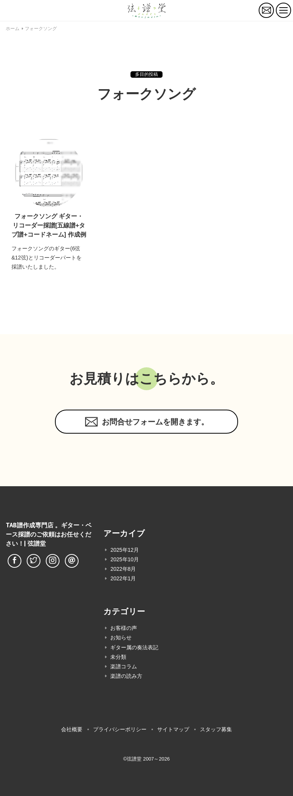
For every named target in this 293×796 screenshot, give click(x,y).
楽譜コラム (123, 666)
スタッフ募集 (216, 729)
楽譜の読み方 (126, 676)
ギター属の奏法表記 (134, 647)
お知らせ (121, 637)
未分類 (118, 657)
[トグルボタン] (283, 10)
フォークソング (41, 28)
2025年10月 (124, 559)
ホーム (12, 28)
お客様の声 (123, 628)
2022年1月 (123, 578)
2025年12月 (124, 550)
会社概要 (71, 729)
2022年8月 (123, 569)
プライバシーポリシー (119, 729)
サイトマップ (173, 729)
